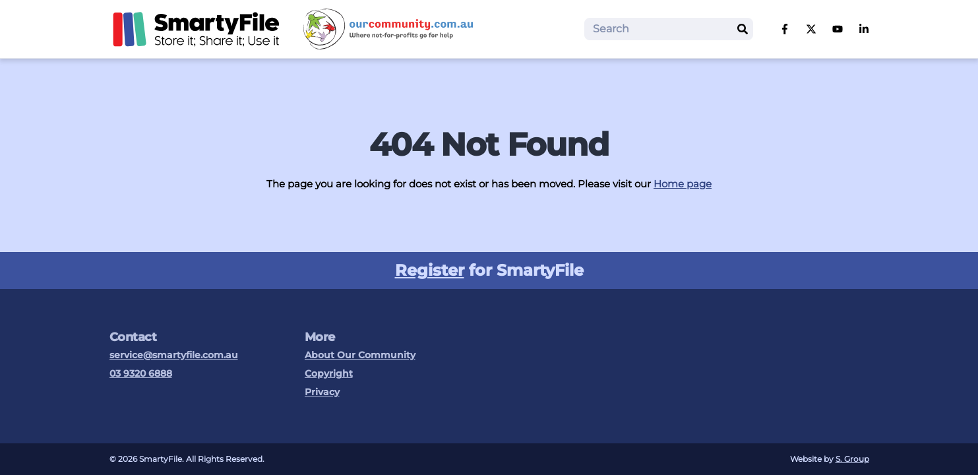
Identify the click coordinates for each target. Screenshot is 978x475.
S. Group (852, 459)
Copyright (329, 373)
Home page (683, 183)
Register (429, 270)
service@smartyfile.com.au (173, 355)
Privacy (322, 392)
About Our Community (360, 355)
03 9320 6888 (140, 373)
